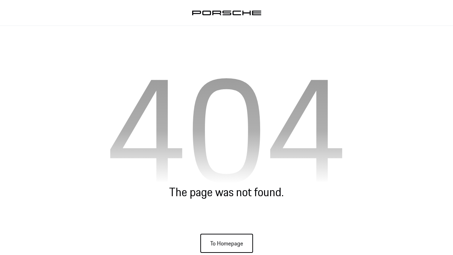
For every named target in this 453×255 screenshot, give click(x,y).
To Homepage (226, 243)
